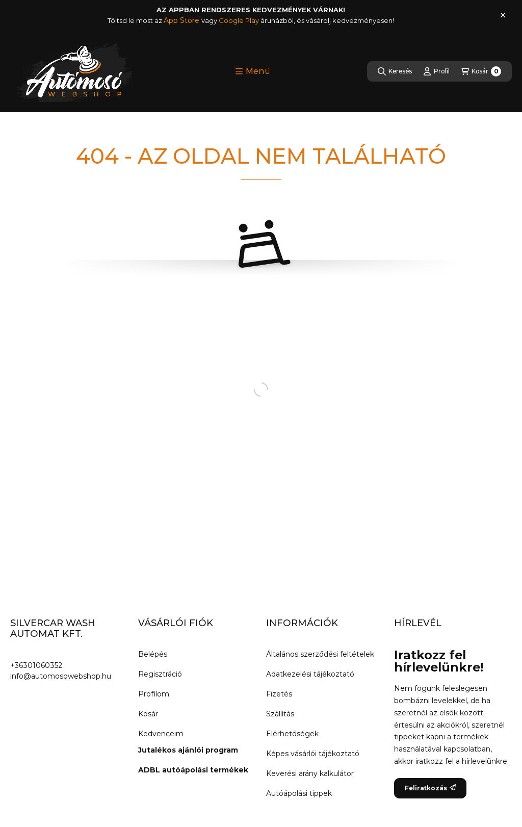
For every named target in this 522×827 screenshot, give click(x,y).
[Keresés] (394, 71)
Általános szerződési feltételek (320, 654)
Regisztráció (160, 674)
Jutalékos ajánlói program (188, 750)
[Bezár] (503, 15)
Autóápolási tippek (299, 793)
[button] (252, 71)
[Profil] (436, 71)
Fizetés (279, 694)
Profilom (153, 694)
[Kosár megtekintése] (481, 71)
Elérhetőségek (292, 733)
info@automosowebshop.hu (60, 676)
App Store (182, 20)
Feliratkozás (430, 788)
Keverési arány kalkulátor (310, 773)
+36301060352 (36, 665)
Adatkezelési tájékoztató (310, 674)
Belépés (152, 654)
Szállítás (280, 713)
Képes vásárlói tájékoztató (312, 753)
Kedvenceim (161, 733)
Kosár (148, 713)
